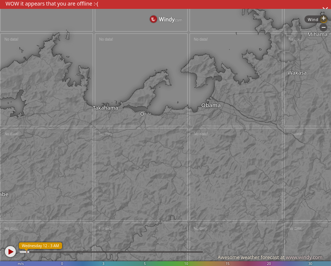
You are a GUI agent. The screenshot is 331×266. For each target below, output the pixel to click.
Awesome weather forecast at (269, 257)
